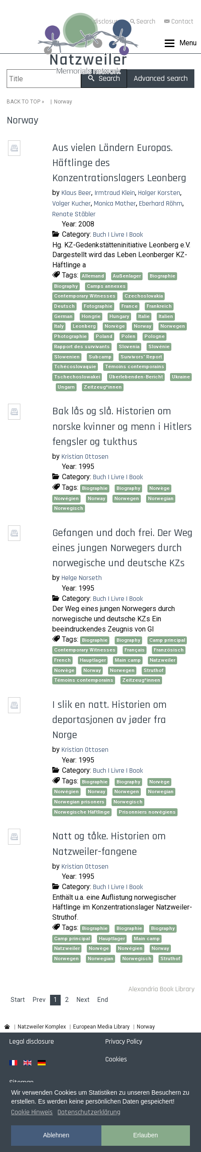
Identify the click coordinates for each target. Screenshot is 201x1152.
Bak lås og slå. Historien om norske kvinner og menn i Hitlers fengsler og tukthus (122, 426)
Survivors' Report (141, 357)
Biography (66, 286)
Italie (144, 316)
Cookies (116, 1059)
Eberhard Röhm (160, 203)
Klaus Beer (76, 193)
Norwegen (172, 326)
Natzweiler (162, 660)
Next (83, 999)
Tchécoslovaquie (75, 366)
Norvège (114, 326)
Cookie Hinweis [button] (32, 1112)
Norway (142, 326)
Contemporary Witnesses (85, 296)
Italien (165, 316)
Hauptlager (93, 660)
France (129, 306)
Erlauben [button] (145, 1135)
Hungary (119, 316)
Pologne (154, 336)
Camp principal (167, 640)
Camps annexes (106, 286)
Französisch (169, 650)
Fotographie (98, 306)
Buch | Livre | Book (118, 234)
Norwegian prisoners (79, 802)
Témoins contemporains (134, 366)
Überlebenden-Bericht (136, 377)
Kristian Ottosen (85, 456)
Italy (59, 326)
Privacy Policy (123, 1041)
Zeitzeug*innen (103, 387)
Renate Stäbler (74, 214)
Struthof (153, 670)
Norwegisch (68, 508)
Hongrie (90, 316)
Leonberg (84, 326)
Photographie (70, 336)
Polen (128, 336)
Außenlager (127, 276)
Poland (104, 336)
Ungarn (66, 387)
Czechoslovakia (143, 296)
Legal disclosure (31, 1041)
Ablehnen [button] (56, 1135)
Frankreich (159, 306)
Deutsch (64, 306)
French (62, 660)
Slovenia (129, 347)
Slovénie (159, 347)
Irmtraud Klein (114, 193)
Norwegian (161, 498)
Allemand (93, 276)
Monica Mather (115, 203)
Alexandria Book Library (161, 989)
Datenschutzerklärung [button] (89, 1112)
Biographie (162, 276)
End (102, 999)
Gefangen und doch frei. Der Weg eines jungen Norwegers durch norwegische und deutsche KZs (122, 548)
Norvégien (66, 498)
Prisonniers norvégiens (147, 812)
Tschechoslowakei (77, 377)
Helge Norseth (82, 578)
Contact (182, 21)
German (63, 316)
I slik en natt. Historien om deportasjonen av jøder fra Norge (109, 720)
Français (134, 650)
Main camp (128, 660)
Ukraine (181, 377)
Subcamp (100, 357)
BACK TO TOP (23, 102)
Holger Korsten (159, 193)
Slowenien (67, 357)
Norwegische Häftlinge (82, 812)
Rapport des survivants (82, 347)
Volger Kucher (71, 203)
